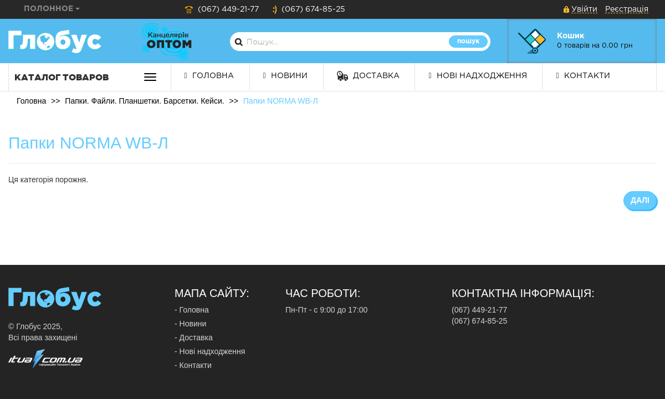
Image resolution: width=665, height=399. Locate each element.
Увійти (584, 9)
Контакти (583, 76)
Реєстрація (626, 9)
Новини (285, 76)
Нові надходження (477, 76)
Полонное (52, 9)
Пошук (468, 41)
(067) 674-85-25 (308, 9)
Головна (209, 76)
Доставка (368, 76)
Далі (640, 200)
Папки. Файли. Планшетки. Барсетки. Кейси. (144, 100)
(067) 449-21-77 (222, 9)
